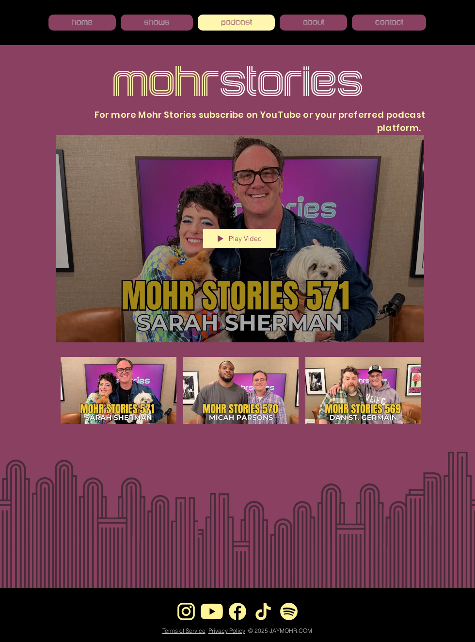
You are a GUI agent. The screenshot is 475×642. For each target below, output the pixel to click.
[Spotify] (288, 611)
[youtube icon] (211, 611)
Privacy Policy (226, 630)
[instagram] (186, 611)
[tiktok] (263, 611)
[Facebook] (237, 611)
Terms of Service (184, 630)
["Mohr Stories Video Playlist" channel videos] (240, 402)
